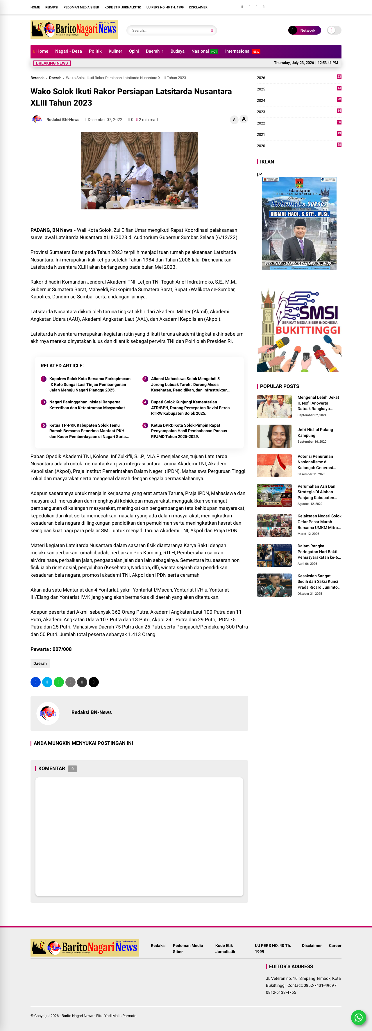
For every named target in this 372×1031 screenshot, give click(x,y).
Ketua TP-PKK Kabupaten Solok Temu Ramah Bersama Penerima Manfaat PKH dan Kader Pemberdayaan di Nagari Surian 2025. (88, 431)
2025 (299, 89)
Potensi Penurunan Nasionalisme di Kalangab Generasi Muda (315, 462)
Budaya (178, 51)
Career (335, 945)
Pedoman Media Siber (81, 7)
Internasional (242, 51)
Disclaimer (198, 7)
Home (35, 7)
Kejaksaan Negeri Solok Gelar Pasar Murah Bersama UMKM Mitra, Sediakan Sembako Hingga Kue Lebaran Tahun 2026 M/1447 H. (319, 522)
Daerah (153, 51)
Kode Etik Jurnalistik (123, 7)
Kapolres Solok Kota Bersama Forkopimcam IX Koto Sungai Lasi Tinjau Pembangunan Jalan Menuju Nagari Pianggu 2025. (89, 384)
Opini (134, 51)
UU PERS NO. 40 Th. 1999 (165, 7)
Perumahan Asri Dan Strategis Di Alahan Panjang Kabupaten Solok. (316, 492)
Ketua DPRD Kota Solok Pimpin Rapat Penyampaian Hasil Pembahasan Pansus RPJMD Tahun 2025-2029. (189, 431)
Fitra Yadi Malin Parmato (116, 1016)
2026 (299, 77)
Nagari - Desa (68, 51)
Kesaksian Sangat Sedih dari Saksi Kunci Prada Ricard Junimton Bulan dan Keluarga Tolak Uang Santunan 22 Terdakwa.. (319, 582)
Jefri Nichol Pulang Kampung (315, 432)
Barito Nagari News (77, 1016)
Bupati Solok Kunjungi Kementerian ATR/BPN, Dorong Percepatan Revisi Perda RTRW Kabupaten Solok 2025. (190, 408)
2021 (299, 134)
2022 (299, 123)
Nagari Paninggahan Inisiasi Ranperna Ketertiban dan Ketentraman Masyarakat (87, 405)
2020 (299, 146)
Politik (95, 51)
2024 (299, 100)
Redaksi (51, 7)
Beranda (37, 78)
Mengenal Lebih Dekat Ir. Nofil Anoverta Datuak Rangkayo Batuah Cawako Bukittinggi (318, 403)
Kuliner (115, 51)
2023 (299, 111)
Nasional (205, 51)
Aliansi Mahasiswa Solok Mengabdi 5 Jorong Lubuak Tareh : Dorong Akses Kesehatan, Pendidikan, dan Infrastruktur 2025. (189, 384)
